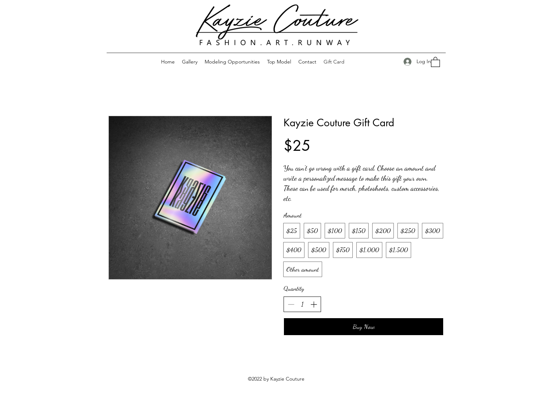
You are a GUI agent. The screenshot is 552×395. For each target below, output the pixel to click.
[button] (435, 61)
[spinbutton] (302, 304)
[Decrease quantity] (291, 304)
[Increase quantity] (314, 304)
